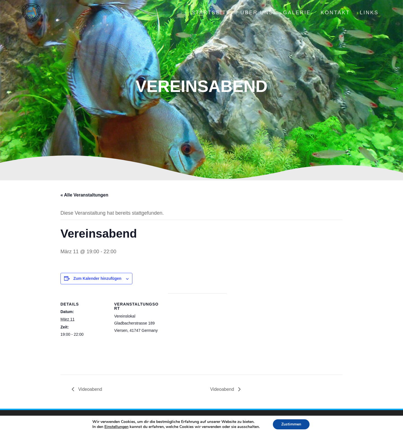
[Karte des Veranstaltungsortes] (197, 331)
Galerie (297, 12)
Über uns (256, 12)
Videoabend (89, 389)
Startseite (210, 12)
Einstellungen (116, 426)
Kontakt (335, 12)
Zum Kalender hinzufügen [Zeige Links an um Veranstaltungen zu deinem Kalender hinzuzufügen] (97, 278)
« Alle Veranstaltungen (84, 195)
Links (369, 12)
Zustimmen (291, 424)
